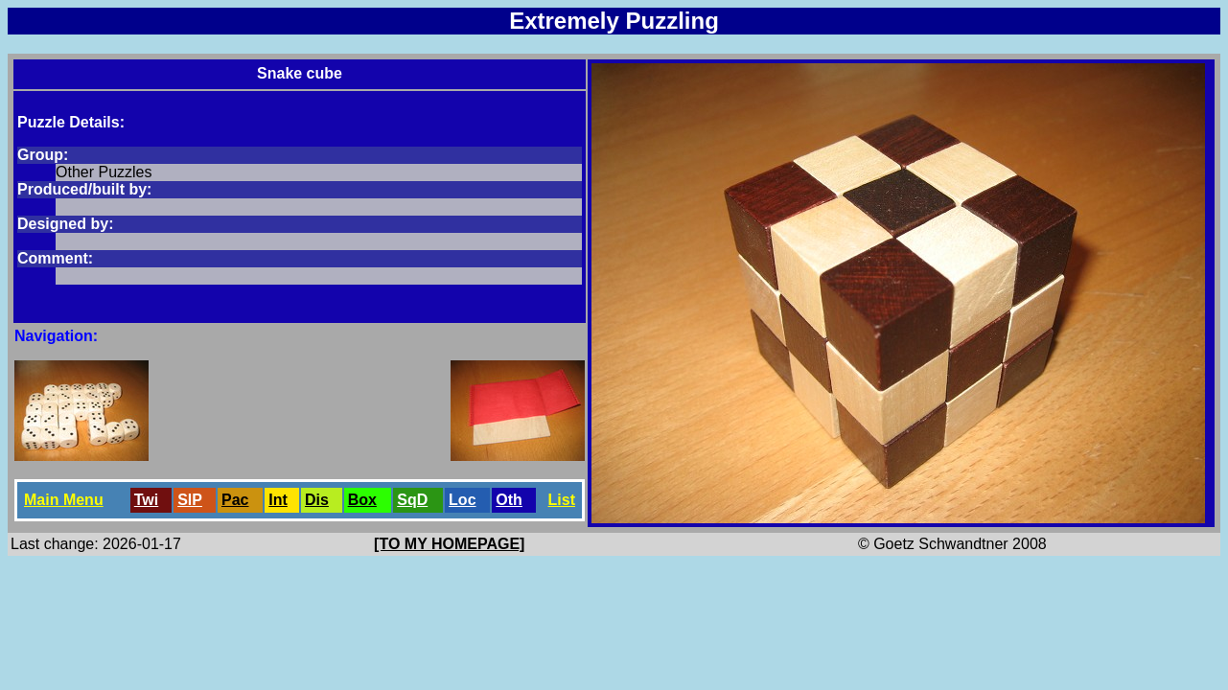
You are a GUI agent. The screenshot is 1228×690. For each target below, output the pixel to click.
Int (278, 500)
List (561, 500)
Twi (146, 500)
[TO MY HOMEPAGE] (449, 544)
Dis (317, 500)
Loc (462, 500)
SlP (189, 500)
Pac (234, 500)
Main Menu (64, 500)
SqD (412, 500)
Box (362, 500)
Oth (509, 500)
